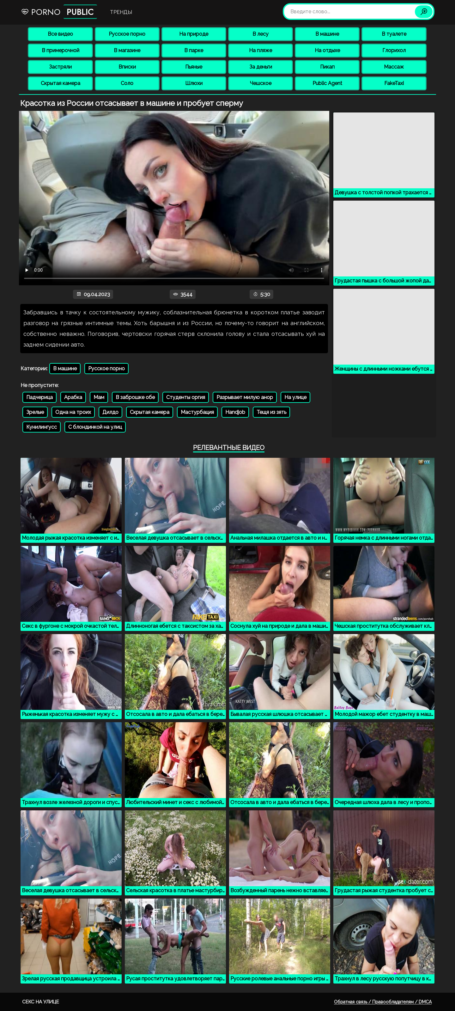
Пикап (327, 67)
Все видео (60, 34)
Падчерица (39, 397)
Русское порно (127, 34)
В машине (327, 34)
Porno (59, 11)
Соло (127, 83)
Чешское (260, 83)
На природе (193, 34)
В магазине (127, 50)
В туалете (394, 34)
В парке (193, 50)
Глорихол (394, 50)
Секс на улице (40, 1002)
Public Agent (327, 83)
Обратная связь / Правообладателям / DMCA (383, 1001)
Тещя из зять (271, 412)
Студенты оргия (185, 397)
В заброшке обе (135, 397)
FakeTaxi (394, 83)
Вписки (127, 67)
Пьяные (193, 67)
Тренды (121, 12)
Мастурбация (197, 412)
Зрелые (35, 412)
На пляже (260, 50)
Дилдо (110, 412)
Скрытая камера (60, 83)
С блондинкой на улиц (95, 427)
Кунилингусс (41, 427)
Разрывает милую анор (244, 397)
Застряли (60, 67)
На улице (295, 397)
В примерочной (60, 50)
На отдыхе (327, 50)
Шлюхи (194, 83)
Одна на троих (73, 412)
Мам (99, 397)
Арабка (73, 397)
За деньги (260, 67)
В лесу (260, 34)
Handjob (235, 412)
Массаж (394, 67)
